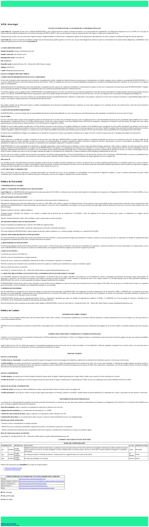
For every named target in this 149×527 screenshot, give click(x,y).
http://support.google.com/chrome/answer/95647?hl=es (32, 479)
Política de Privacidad (8, 524)
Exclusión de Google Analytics (13, 469)
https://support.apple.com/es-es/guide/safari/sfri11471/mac (33, 485)
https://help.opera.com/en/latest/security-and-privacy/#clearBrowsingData (36, 488)
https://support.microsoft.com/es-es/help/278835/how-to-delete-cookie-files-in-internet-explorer (41, 481)
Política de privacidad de (11, 468)
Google (20, 468)
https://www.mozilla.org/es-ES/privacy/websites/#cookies (32, 483)
